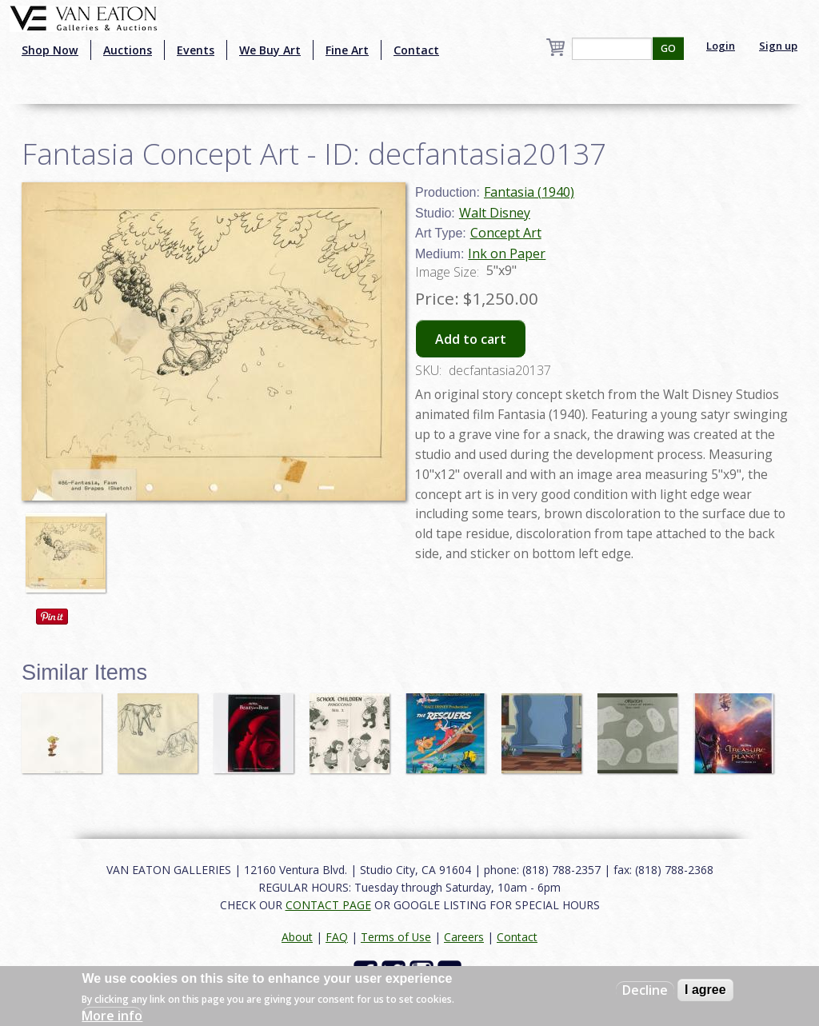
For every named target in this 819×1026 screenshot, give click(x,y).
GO (668, 48)
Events (195, 50)
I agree (705, 989)
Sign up (778, 45)
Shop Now (50, 50)
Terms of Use (396, 936)
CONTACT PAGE (328, 904)
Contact (416, 50)
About (297, 936)
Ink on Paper (506, 253)
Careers (464, 936)
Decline (645, 990)
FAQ (337, 936)
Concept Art (505, 233)
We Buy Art (270, 50)
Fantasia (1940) (529, 192)
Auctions (127, 50)
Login (720, 45)
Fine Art (347, 50)
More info (112, 1015)
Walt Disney (494, 213)
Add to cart (470, 339)
